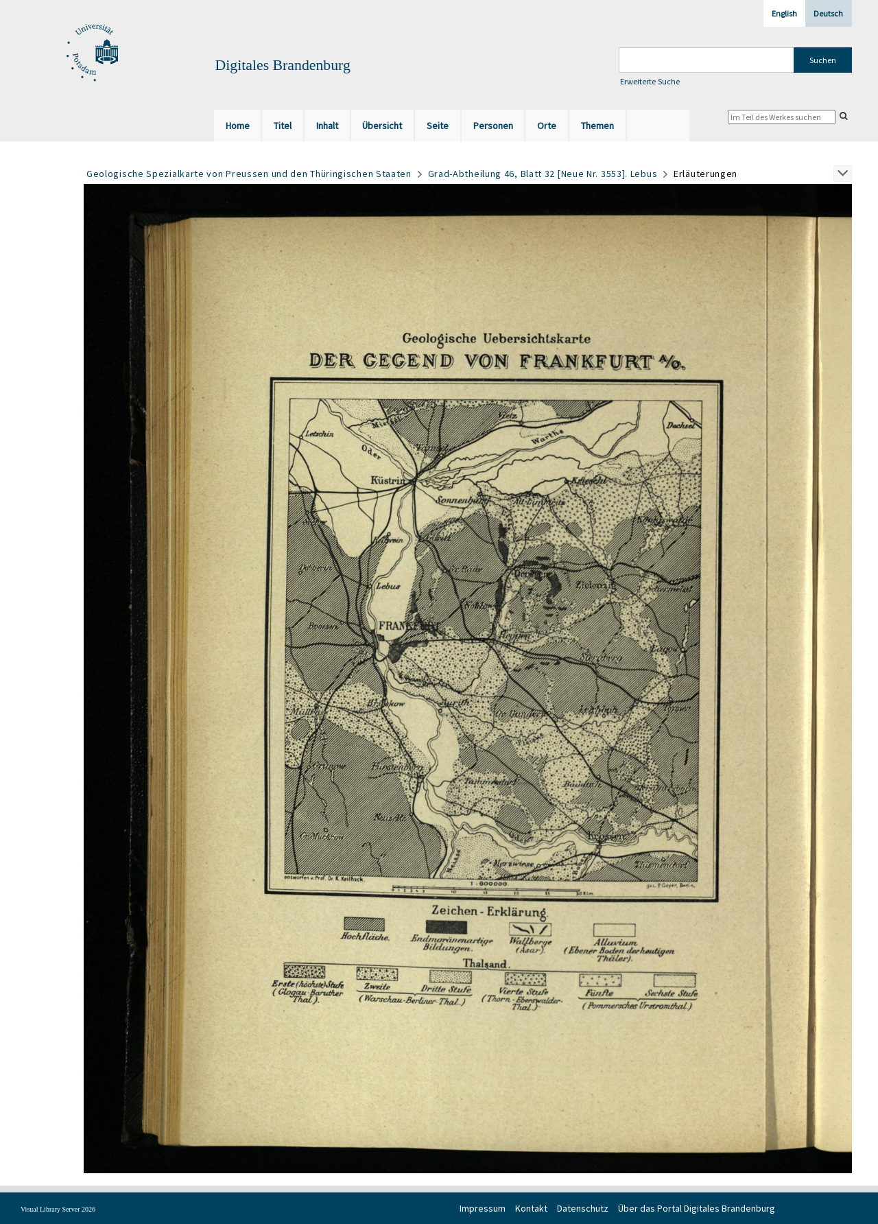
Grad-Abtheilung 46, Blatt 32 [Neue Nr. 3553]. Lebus (543, 173)
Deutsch (828, 13)
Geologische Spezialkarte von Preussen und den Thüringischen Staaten (249, 173)
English (784, 13)
